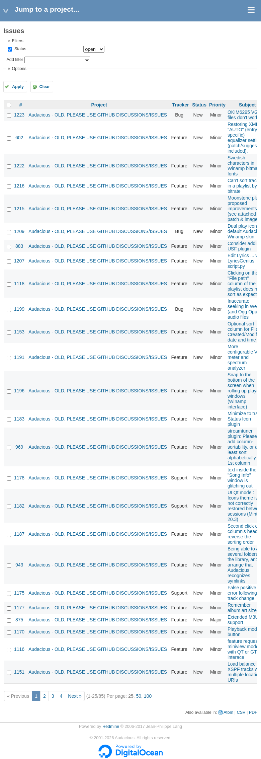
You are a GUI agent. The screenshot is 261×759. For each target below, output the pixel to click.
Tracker (180, 104)
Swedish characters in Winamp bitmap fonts (244, 165)
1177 (19, 607)
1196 (19, 390)
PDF (253, 712)
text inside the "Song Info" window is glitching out (242, 477)
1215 (19, 208)
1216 (19, 185)
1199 (19, 309)
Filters (17, 41)
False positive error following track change (242, 593)
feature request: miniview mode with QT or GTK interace (244, 649)
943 (19, 564)
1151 (19, 672)
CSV (241, 712)
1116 (19, 649)
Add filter (14, 59)
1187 (19, 534)
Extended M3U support (243, 619)
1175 (19, 593)
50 (138, 696)
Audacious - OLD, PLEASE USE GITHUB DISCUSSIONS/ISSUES (97, 115)
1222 (19, 165)
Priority (217, 104)
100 (148, 696)
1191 (19, 357)
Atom (228, 712)
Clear (44, 86)
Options (19, 68)
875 (19, 619)
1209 (19, 231)
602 (19, 137)
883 (19, 246)
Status (19, 49)
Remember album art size (242, 607)
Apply (18, 86)
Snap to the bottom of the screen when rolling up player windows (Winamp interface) (244, 390)
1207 (19, 260)
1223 (19, 115)
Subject (247, 104)
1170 (19, 631)
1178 (19, 477)
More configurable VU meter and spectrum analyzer (244, 357)
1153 (19, 331)
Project (99, 104)
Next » (74, 696)
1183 (19, 419)
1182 (19, 506)
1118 (19, 283)
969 (19, 447)
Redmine (110, 726)
